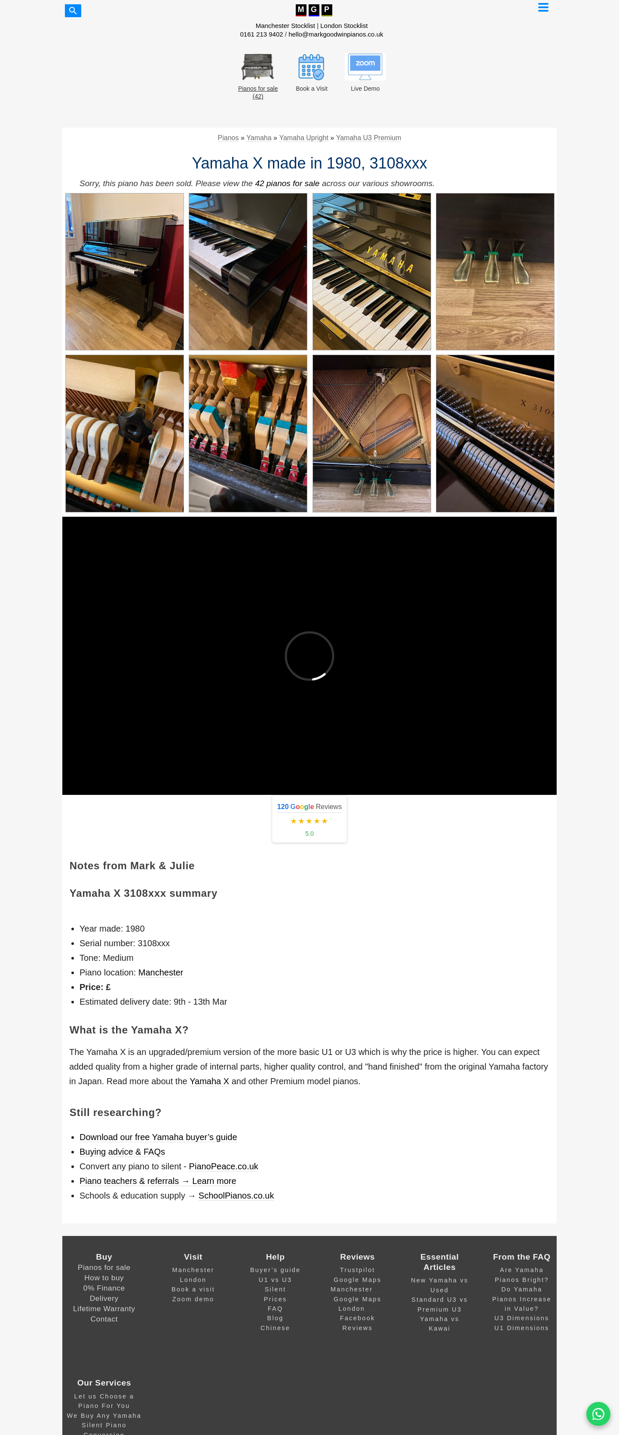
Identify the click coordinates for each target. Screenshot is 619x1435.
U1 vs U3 (275, 1279)
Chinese (275, 1328)
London (193, 1279)
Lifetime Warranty (104, 1308)
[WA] (598, 1414)
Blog (275, 1318)
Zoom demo (193, 1299)
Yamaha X (209, 1081)
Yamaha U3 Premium (368, 137)
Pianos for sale (104, 1267)
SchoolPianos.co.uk (236, 1195)
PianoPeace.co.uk (223, 1166)
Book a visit (193, 1289)
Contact (104, 1319)
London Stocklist (344, 25)
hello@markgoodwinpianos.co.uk (335, 34)
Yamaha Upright (303, 137)
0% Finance (104, 1288)
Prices (275, 1299)
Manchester (161, 972)
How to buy (104, 1277)
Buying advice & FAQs (122, 1151)
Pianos (228, 137)
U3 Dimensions (521, 1318)
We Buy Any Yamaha (104, 1415)
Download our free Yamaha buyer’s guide (158, 1137)
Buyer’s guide (275, 1269)
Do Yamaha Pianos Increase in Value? (522, 1299)
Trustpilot (357, 1269)
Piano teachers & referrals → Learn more (158, 1181)
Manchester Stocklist (285, 25)
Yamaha (258, 137)
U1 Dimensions (521, 1328)
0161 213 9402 (261, 34)
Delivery (104, 1298)
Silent (275, 1289)
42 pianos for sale (287, 183)
